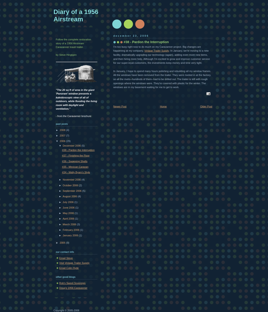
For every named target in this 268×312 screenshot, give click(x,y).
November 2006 (72, 179)
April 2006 (69, 218)
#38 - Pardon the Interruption (78, 150)
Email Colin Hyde (69, 268)
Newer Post (120, 106)
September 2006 (72, 190)
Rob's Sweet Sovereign (72, 283)
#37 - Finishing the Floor (75, 155)
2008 (63, 130)
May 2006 (69, 213)
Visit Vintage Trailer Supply (74, 263)
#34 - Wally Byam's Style (76, 172)
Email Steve (66, 258)
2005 (63, 242)
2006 (63, 141)
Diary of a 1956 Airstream (76, 15)
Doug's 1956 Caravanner (73, 288)
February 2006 (71, 229)
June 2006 (69, 207)
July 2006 (68, 202)
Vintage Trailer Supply (156, 50)
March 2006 (70, 224)
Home (163, 106)
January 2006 (71, 235)
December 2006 (72, 145)
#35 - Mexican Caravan (75, 166)
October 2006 (71, 185)
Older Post (206, 106)
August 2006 (70, 196)
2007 (63, 135)
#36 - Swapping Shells (74, 161)
